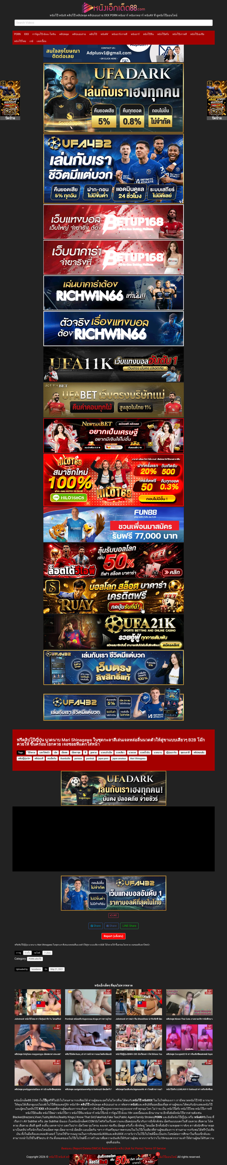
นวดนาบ (158, 752)
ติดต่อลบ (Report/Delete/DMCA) (81, 1148)
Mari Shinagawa (137, 758)
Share (96, 925)
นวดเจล (132, 752)
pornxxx (78, 758)
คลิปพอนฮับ (199, 752)
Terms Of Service (155, 1148)
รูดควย (93, 752)
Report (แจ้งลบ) (113, 936)
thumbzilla (65, 758)
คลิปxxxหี (39, 758)
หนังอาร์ (135, 34)
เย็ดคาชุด (76, 752)
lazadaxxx (36, 969)
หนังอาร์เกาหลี (119, 34)
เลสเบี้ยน (41, 41)
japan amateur (119, 758)
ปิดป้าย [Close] (10, 118)
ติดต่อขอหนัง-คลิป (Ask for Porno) (123, 1148)
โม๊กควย (31, 752)
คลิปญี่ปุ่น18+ (24, 758)
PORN (17, 34)
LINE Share (129, 925)
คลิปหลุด (64, 34)
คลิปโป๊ (93, 34)
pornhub (90, 758)
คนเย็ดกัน (51, 758)
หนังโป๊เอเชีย (197, 34)
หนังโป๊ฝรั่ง (163, 34)
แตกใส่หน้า (44, 752)
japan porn (103, 758)
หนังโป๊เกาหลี (179, 34)
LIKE (113, 915)
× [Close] (157, 1154)
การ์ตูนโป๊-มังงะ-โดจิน (44, 34)
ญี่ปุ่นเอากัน (171, 752)
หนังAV (104, 34)
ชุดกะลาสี (185, 752)
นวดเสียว (120, 752)
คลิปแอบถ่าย (79, 34)
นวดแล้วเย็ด (106, 752)
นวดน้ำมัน (145, 752)
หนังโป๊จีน (148, 34)
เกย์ (31, 41)
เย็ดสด (64, 752)
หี (85, 752)
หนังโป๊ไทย (20, 41)
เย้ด (55, 752)
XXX (26, 34)
